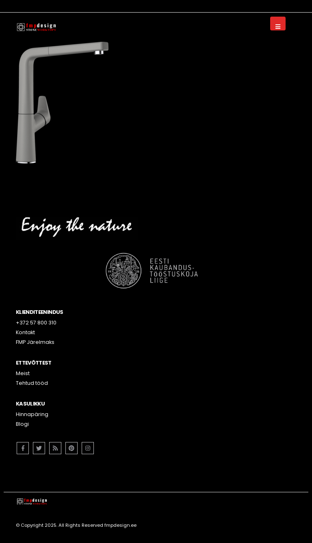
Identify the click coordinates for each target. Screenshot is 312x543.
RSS (55, 448)
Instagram (88, 448)
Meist (23, 373)
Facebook (23, 448)
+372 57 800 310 (36, 322)
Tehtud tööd (32, 383)
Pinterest (71, 448)
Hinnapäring (32, 414)
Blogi (22, 424)
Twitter (39, 448)
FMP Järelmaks (35, 342)
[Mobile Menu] (278, 23)
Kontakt (25, 332)
